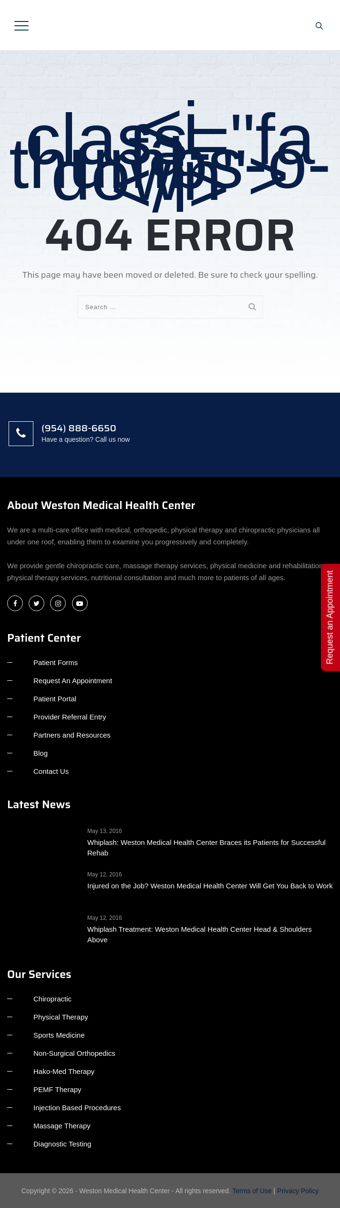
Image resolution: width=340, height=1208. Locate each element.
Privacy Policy (298, 1191)
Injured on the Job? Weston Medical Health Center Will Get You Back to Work (210, 886)
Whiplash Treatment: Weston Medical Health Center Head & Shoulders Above (199, 934)
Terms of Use (251, 1191)
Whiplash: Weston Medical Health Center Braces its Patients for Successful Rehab (206, 847)
